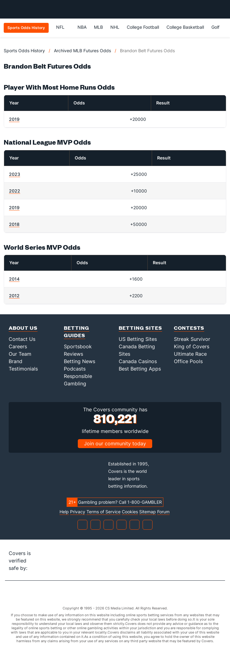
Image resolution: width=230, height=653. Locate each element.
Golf (215, 27)
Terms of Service (103, 511)
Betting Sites (140, 327)
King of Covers (191, 346)
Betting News (79, 361)
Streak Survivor (192, 339)
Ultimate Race (190, 354)
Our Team (20, 354)
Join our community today (115, 443)
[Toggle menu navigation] (222, 9)
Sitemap (147, 511)
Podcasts (75, 369)
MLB (98, 27)
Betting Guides (76, 331)
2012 (14, 295)
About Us (23, 327)
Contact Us (22, 339)
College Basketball (185, 27)
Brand (15, 361)
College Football (143, 27)
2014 (14, 279)
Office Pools (188, 361)
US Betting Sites (138, 339)
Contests (189, 327)
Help (64, 511)
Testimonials (23, 369)
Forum (163, 511)
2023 (14, 174)
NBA (81, 27)
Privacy (77, 511)
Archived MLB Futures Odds (82, 50)
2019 (14, 119)
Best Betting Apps (140, 369)
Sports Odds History (24, 50)
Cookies (130, 511)
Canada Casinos (138, 361)
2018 (14, 224)
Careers (18, 346)
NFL (63, 27)
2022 (14, 190)
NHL (114, 27)
